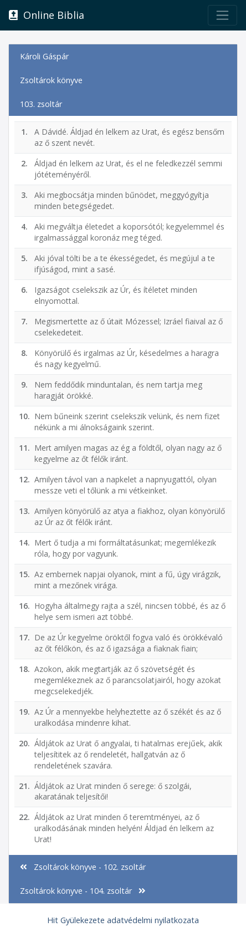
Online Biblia (46, 15)
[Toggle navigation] (222, 15)
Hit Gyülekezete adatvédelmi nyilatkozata (123, 920)
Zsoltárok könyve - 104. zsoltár (83, 890)
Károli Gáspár (44, 56)
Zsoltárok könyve (51, 80)
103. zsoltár (41, 104)
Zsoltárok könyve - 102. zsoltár (83, 867)
